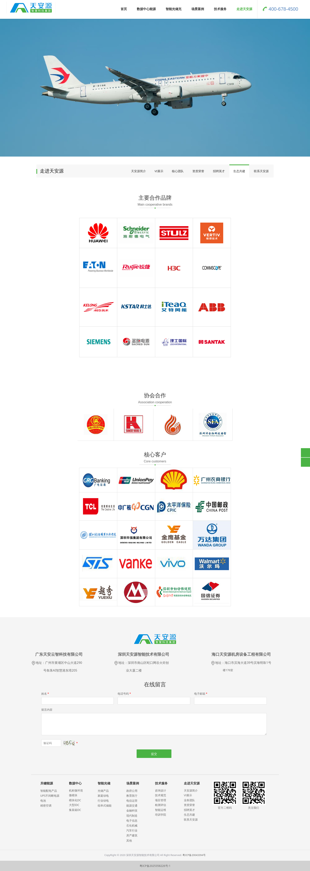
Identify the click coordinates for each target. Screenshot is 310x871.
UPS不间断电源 (49, 795)
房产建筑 (131, 835)
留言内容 (46, 709)
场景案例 (197, 9)
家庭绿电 (103, 795)
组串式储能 (105, 805)
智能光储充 (173, 9)
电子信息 (131, 820)
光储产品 (103, 791)
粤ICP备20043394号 (193, 855)
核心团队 (178, 171)
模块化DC (75, 800)
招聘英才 (219, 171)
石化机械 (131, 825)
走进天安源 (244, 9)
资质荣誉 (198, 171)
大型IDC (74, 805)
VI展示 (159, 171)
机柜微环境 (76, 790)
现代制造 (131, 815)
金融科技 (131, 810)
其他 (129, 840)
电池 (43, 800)
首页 (124, 9)
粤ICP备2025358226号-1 (155, 866)
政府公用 (131, 791)
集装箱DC (75, 810)
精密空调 (45, 805)
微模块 (73, 795)
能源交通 (131, 805)
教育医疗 (131, 795)
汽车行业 (131, 830)
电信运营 (131, 800)
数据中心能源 (146, 9)
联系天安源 (261, 171)
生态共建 (239, 171)
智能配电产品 (48, 791)
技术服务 (220, 9)
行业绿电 (103, 800)
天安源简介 (138, 171)
